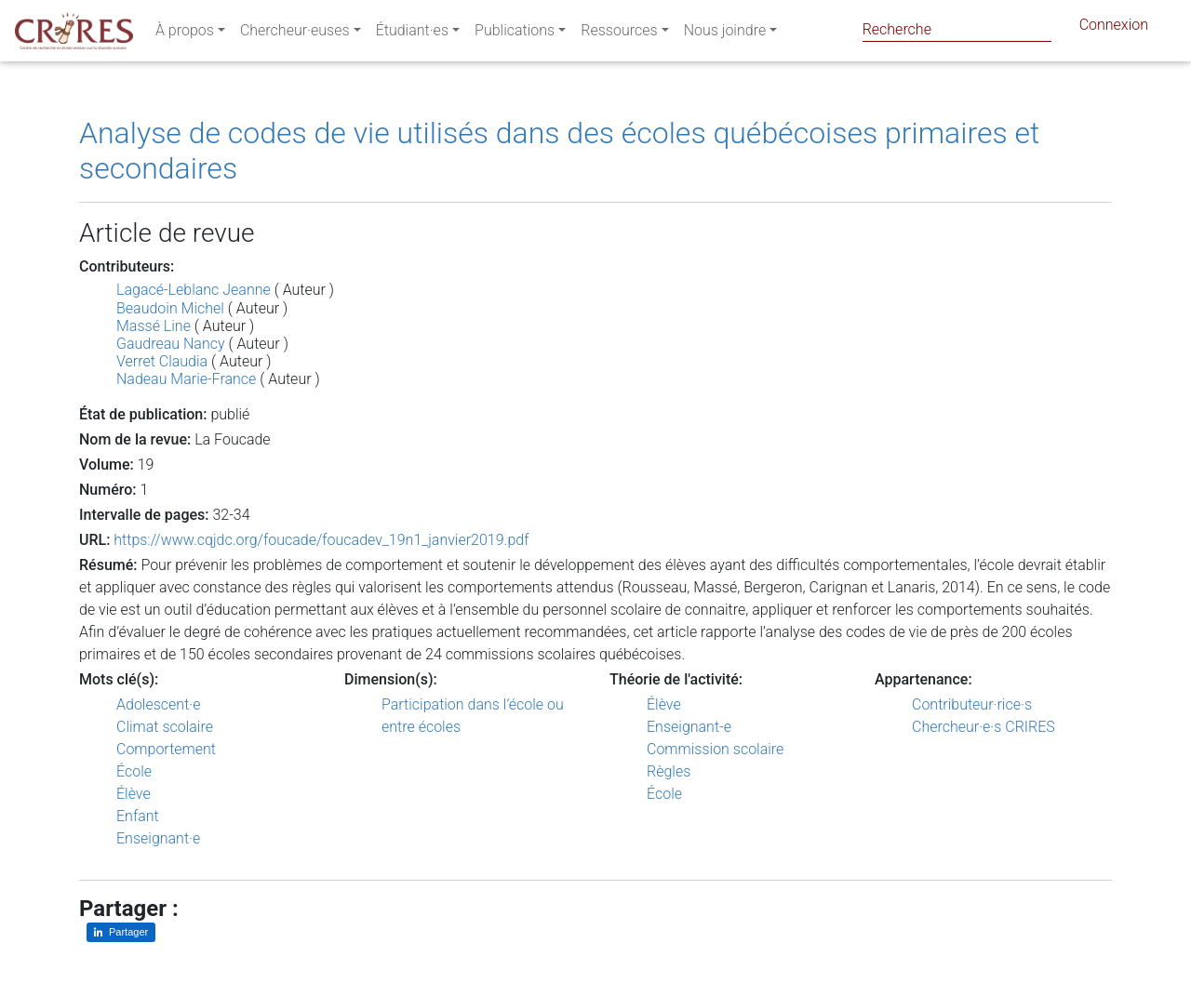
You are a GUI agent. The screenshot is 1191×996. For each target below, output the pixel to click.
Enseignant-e (689, 727)
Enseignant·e (158, 838)
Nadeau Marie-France (186, 379)
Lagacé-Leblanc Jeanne (193, 290)
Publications (515, 34)
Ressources (619, 34)
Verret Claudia (161, 361)
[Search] (957, 29)
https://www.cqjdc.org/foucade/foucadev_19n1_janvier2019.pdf (321, 540)
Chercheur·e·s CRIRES (983, 727)
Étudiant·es (412, 34)
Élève (133, 794)
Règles (668, 771)
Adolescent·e (158, 704)
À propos (184, 34)
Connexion (1113, 28)
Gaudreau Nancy (170, 343)
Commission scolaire (715, 749)
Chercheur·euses (295, 34)
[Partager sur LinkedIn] (121, 932)
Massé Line (153, 326)
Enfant (137, 816)
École (134, 771)
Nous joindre (725, 34)
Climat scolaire (164, 727)
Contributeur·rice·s (972, 704)
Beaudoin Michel (170, 308)
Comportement (166, 749)
